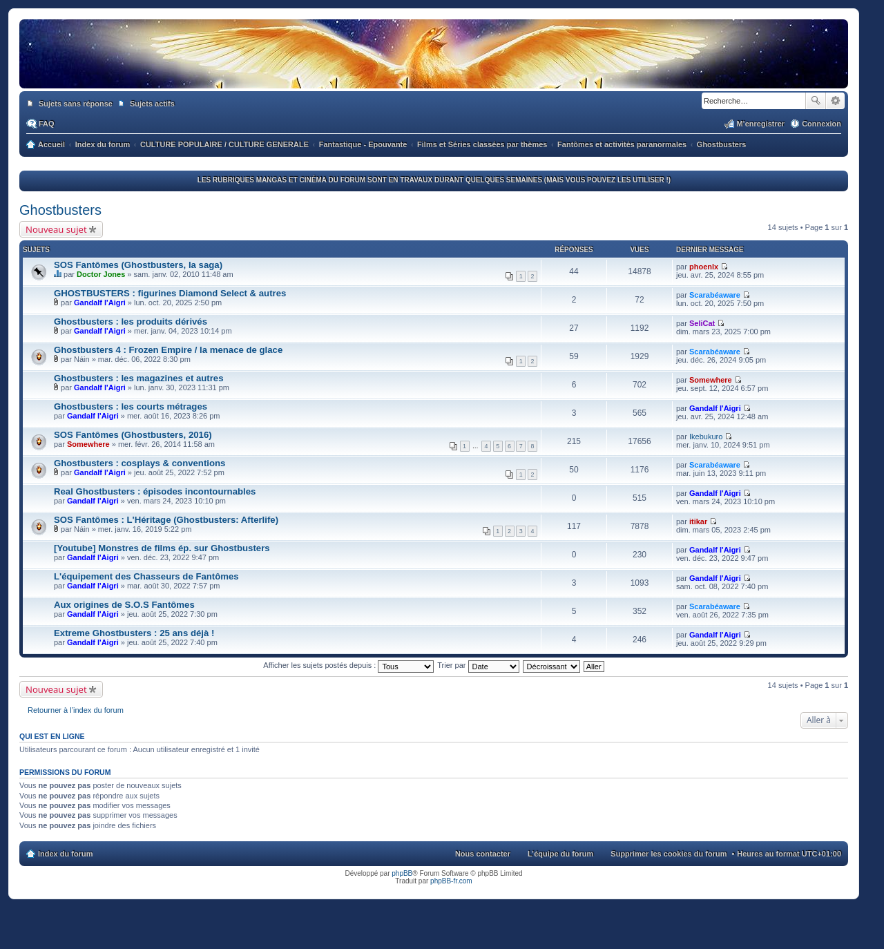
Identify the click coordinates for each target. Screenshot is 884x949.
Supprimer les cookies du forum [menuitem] (669, 854)
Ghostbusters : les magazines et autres (139, 378)
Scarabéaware (714, 295)
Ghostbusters (60, 210)
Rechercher (815, 101)
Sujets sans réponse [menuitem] (76, 103)
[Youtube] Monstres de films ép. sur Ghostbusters (162, 548)
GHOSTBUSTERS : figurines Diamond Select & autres (170, 293)
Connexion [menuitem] (821, 123)
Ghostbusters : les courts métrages (130, 406)
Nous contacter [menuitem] (482, 854)
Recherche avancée (835, 101)
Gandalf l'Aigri (100, 302)
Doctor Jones (101, 274)
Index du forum (65, 854)
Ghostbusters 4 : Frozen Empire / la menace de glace (168, 350)
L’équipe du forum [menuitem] (560, 854)
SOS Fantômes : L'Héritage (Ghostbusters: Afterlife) (166, 520)
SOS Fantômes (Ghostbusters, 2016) (133, 435)
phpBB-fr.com (451, 881)
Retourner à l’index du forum (76, 710)
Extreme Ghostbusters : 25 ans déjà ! (134, 633)
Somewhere (710, 380)
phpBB (402, 873)
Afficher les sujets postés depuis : (348, 665)
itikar (698, 521)
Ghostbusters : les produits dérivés (130, 321)
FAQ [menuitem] (47, 123)
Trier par (478, 665)
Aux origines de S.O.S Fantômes (124, 605)
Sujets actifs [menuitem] (152, 103)
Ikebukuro (705, 436)
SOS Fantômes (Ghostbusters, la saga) (138, 265)
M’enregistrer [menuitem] (760, 123)
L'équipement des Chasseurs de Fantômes (146, 576)
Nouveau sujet (56, 229)
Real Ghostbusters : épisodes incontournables (155, 491)
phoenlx (703, 266)
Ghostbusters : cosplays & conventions (139, 463)
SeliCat (702, 323)
